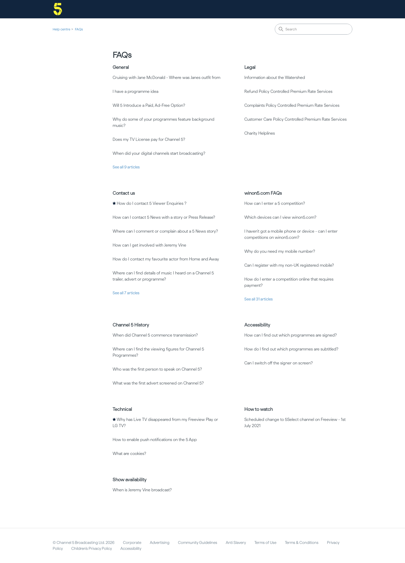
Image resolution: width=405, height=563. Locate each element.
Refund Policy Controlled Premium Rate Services (288, 91)
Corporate (132, 542)
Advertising (159, 542)
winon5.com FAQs (263, 193)
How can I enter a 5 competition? (274, 203)
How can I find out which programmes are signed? (290, 335)
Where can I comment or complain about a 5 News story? (165, 231)
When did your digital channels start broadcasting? (159, 153)
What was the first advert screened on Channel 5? (158, 383)
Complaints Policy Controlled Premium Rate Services (291, 105)
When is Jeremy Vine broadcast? (142, 489)
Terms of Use (265, 542)
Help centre (61, 29)
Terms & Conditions (301, 542)
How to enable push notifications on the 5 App (155, 439)
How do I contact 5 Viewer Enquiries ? (151, 203)
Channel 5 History (131, 325)
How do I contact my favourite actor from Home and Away (166, 259)
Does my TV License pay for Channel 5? (149, 139)
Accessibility (257, 325)
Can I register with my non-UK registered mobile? (289, 265)
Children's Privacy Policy (91, 548)
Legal (249, 67)
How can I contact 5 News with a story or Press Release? (164, 217)
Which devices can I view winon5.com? (280, 217)
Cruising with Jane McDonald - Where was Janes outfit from (166, 77)
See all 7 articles (126, 293)
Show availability (129, 479)
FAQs (79, 29)
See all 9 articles (126, 167)
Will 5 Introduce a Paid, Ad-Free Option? (149, 105)
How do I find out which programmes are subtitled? (291, 349)
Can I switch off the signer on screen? (278, 363)
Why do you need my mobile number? (279, 251)
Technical (122, 409)
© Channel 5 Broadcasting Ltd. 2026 (83, 542)
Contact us (124, 193)
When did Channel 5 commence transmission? (155, 335)
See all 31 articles (258, 299)
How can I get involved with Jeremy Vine (149, 245)
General (121, 67)
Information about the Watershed (274, 77)
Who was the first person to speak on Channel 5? (157, 369)
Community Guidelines (197, 542)
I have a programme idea (135, 91)
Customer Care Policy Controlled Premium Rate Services (295, 119)
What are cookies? (129, 453)
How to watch (258, 409)
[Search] (313, 29)
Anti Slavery (236, 542)
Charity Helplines (259, 133)
